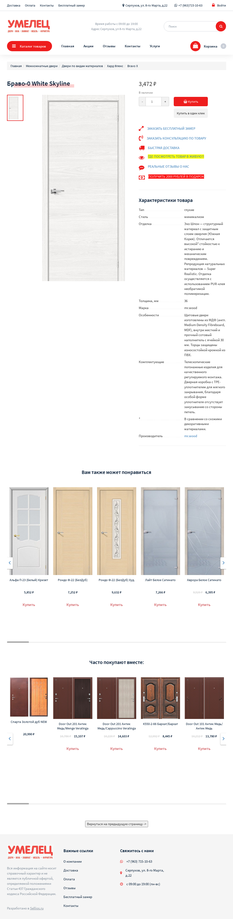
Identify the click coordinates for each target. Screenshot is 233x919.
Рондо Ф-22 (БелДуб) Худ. (117, 580)
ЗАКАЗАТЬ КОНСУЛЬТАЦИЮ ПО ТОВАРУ (176, 138)
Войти (219, 5)
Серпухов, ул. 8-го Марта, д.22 (146, 5)
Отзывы (109, 46)
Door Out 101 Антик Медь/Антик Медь (204, 726)
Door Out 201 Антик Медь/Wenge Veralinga (72, 726)
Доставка (13, 5)
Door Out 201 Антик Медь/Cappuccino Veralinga (116, 726)
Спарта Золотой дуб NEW (29, 722)
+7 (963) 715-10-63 (139, 861)
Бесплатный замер (71, 5)
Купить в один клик (191, 113)
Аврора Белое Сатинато (204, 580)
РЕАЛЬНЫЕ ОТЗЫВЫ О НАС (168, 166)
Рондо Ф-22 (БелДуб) (72, 580)
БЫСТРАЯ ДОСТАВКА (163, 148)
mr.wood (190, 436)
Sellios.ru (37, 908)
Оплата (30, 5)
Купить (186, 101)
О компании (72, 861)
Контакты (47, 5)
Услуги (155, 46)
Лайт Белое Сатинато (160, 580)
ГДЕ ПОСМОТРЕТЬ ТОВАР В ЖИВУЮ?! (176, 156)
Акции (88, 46)
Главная (67, 46)
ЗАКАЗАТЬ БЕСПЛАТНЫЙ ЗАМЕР (171, 128)
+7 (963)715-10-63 (190, 5)
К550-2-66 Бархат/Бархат (160, 724)
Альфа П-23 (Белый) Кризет (29, 580)
